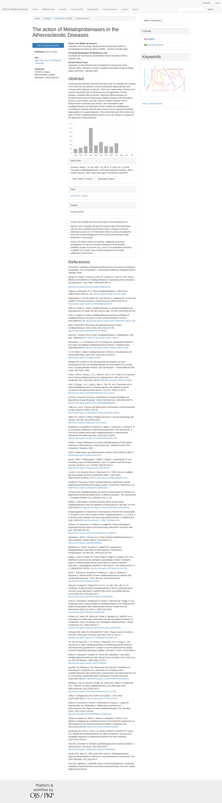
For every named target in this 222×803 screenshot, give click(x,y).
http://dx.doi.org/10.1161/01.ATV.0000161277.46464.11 (92, 533)
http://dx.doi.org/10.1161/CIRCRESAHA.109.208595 (106, 507)
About (35, 9)
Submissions (92, 9)
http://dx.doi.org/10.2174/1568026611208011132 (89, 714)
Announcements (110, 9)
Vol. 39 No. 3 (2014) (63, 18)
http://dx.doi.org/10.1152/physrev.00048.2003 (88, 488)
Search (135, 9)
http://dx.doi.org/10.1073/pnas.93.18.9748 (108, 568)
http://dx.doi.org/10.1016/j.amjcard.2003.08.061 (89, 468)
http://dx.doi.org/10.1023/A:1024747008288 (87, 663)
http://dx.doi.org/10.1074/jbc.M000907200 (108, 478)
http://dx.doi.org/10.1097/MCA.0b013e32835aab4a (90, 596)
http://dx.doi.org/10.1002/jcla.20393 (83, 581)
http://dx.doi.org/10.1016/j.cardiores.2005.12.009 (107, 348)
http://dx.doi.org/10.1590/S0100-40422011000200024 (91, 749)
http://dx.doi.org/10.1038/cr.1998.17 (103, 338)
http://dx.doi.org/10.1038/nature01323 (84, 455)
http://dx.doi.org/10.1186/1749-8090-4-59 (102, 520)
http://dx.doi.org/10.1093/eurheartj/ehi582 (86, 612)
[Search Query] (191, 9)
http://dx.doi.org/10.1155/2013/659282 (85, 543)
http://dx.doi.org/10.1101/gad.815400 (84, 357)
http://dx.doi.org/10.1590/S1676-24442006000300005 (91, 403)
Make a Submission (152, 20)
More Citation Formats (83, 179)
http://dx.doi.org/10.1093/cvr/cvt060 (116, 380)
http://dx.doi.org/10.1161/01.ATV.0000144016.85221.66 (92, 438)
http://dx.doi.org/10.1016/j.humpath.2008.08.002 (89, 287)
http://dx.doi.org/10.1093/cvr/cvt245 (102, 727)
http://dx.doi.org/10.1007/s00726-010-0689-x (87, 331)
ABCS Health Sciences (15, 9)
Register (206, 3)
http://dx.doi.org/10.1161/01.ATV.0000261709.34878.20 (92, 638)
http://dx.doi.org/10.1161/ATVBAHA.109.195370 (108, 679)
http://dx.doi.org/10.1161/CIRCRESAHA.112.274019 (91, 393)
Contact (124, 9)
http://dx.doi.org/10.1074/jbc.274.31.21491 (107, 294)
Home (37, 18)
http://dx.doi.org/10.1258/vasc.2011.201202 (87, 423)
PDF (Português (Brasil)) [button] (48, 45)
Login (217, 3)
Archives (62, 9)
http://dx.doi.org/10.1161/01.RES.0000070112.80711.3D (110, 321)
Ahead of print (77, 9)
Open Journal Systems (152, 103)
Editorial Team (48, 9)
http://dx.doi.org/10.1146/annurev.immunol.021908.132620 (93, 413)
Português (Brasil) (155, 45)
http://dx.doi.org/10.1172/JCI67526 (102, 698)
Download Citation (107, 179)
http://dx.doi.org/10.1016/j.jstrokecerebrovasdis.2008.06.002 (94, 628)
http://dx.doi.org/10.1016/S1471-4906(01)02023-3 (90, 304)
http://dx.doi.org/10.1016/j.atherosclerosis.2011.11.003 (92, 691)
